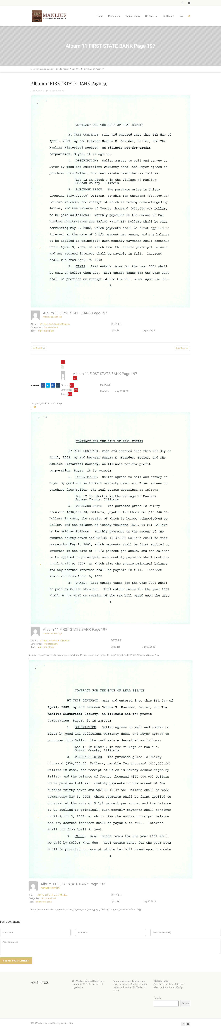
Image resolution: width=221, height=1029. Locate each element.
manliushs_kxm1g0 (52, 317)
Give (181, 16)
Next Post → (182, 348)
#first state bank (46, 331)
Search (157, 998)
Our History (168, 16)
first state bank (51, 327)
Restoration (114, 16)
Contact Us (151, 16)
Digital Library (132, 16)
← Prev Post (39, 348)
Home (100, 16)
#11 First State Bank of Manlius (55, 324)
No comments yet (55, 91)
